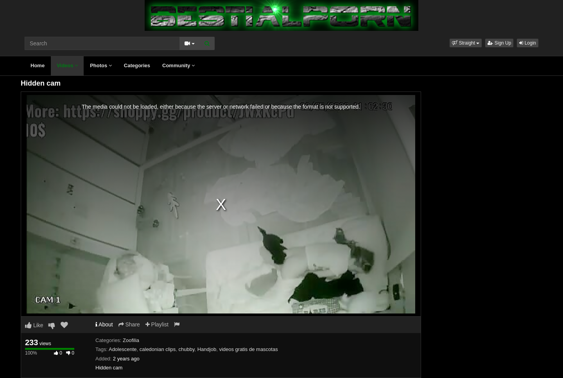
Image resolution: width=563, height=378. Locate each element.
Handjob (206, 349)
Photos (101, 65)
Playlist (157, 324)
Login (527, 43)
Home (37, 65)
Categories (137, 65)
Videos (67, 65)
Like (34, 325)
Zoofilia (131, 340)
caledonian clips (158, 349)
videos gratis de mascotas (248, 349)
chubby (187, 349)
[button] (466, 43)
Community (178, 65)
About (104, 324)
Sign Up (499, 43)
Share (129, 324)
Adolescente (123, 349)
